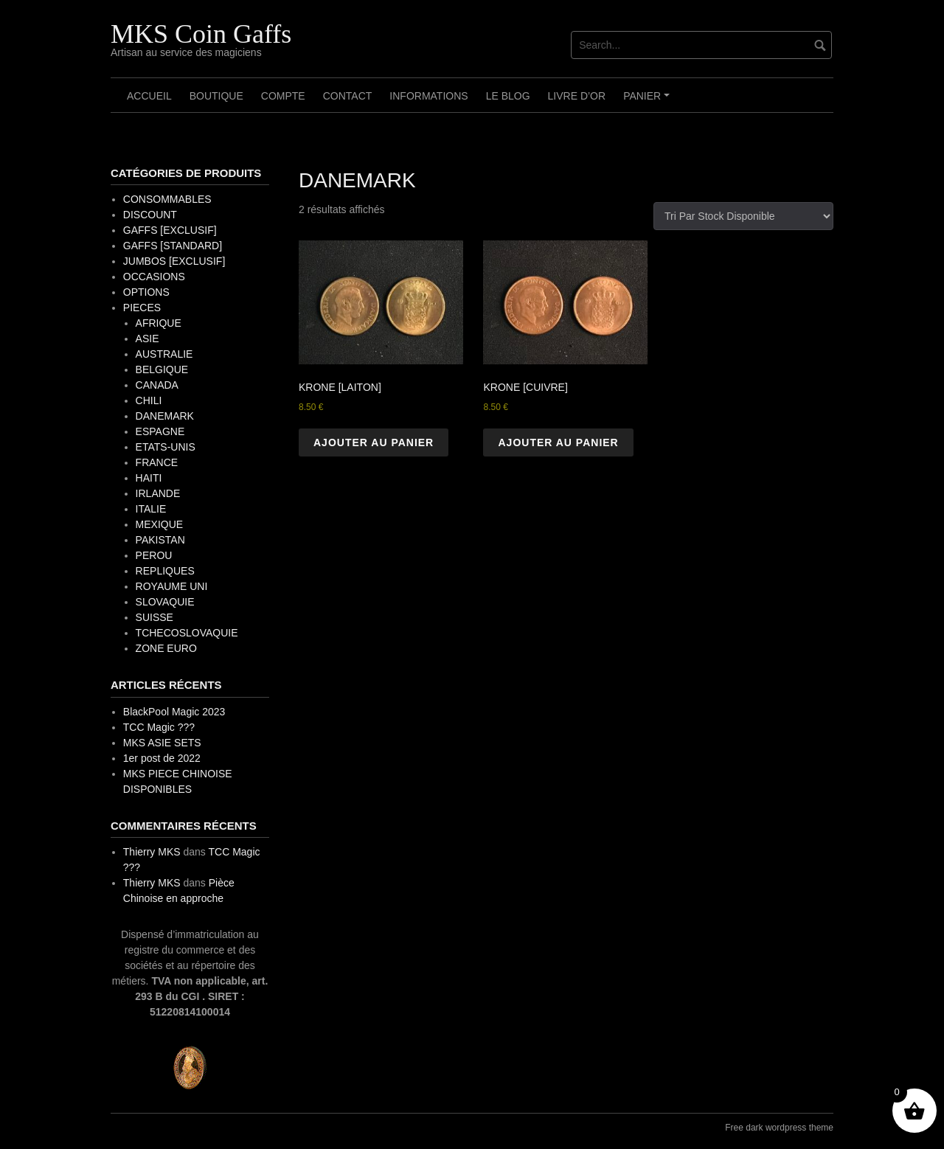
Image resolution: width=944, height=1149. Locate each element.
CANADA (157, 385)
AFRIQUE (158, 323)
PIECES (142, 307)
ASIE (147, 338)
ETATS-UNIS (165, 447)
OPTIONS (146, 292)
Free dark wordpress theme (779, 1127)
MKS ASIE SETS (162, 743)
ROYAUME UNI (172, 586)
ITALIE (151, 509)
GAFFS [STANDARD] (172, 245)
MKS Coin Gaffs (201, 34)
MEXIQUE (160, 524)
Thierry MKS (152, 852)
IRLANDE (158, 493)
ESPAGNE (160, 431)
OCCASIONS (154, 276)
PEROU (154, 555)
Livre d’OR (577, 96)
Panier (648, 101)
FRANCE (157, 462)
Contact (347, 96)
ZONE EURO (166, 648)
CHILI (149, 400)
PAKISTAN (160, 540)
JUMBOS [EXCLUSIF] (174, 261)
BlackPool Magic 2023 (174, 712)
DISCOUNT (150, 215)
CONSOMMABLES (167, 199)
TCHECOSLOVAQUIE (187, 633)
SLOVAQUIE (165, 602)
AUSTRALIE (164, 354)
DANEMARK (165, 416)
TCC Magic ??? (159, 727)
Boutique (216, 96)
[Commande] (743, 216)
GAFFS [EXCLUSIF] (170, 230)
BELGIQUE (162, 369)
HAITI (149, 478)
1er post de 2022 (162, 758)
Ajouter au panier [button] (373, 442)
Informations (428, 96)
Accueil (149, 96)
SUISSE (154, 617)
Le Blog (508, 96)
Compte (283, 96)
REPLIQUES (165, 571)
